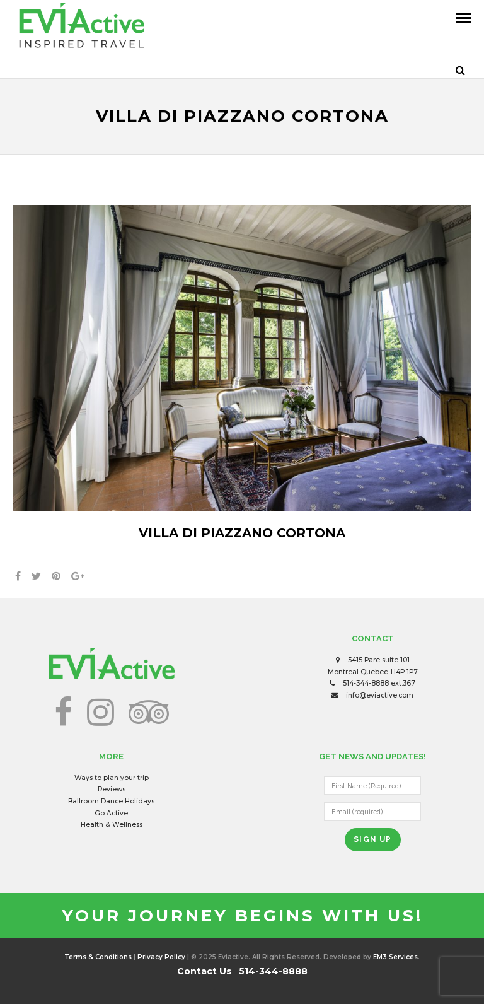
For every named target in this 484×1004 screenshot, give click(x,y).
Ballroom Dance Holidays (111, 801)
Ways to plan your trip (111, 778)
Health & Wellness (111, 824)
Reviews (111, 789)
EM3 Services (395, 957)
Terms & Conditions (98, 957)
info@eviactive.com (379, 695)
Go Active (111, 813)
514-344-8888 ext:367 (379, 683)
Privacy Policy (161, 957)
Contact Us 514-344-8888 (242, 971)
